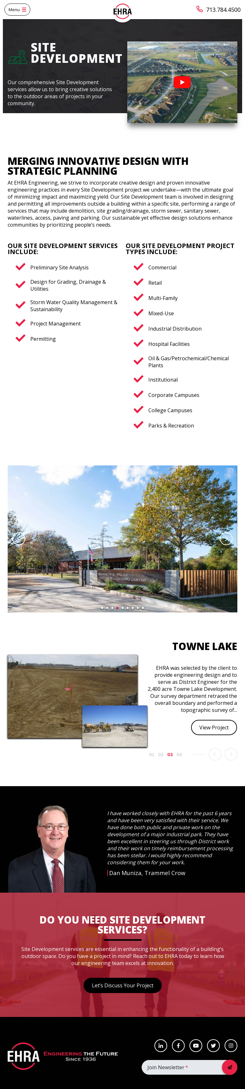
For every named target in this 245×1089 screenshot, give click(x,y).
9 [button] (143, 608)
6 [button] (128, 608)
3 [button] (112, 608)
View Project (214, 727)
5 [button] (122, 608)
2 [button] (107, 608)
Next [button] (226, 538)
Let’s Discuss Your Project (122, 985)
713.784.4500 (219, 10)
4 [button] (117, 608)
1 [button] (102, 608)
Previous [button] (18, 538)
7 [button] (133, 608)
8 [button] (138, 608)
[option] (122, 538)
